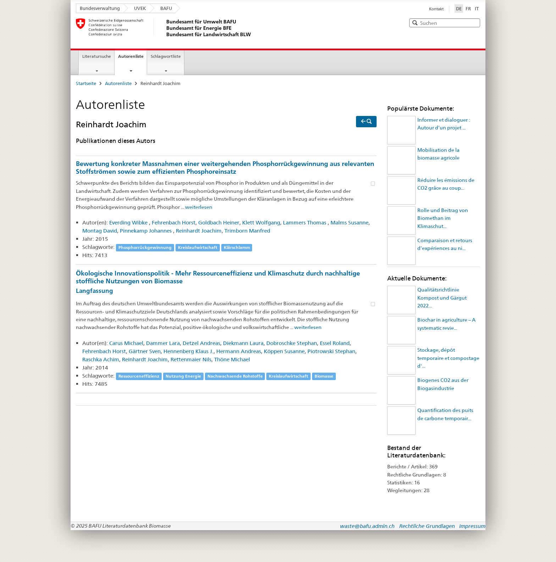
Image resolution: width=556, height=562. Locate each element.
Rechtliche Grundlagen (427, 526)
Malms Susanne (349, 222)
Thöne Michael (232, 359)
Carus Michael (126, 343)
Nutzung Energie (183, 376)
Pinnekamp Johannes (146, 230)
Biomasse (324, 376)
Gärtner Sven (145, 351)
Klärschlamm (237, 247)
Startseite (86, 83)
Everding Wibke (129, 222)
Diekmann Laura (243, 343)
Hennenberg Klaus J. (188, 351)
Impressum (472, 526)
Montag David (99, 230)
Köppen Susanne (284, 351)
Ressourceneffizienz (138, 376)
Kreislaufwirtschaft (197, 247)
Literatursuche (96, 56)
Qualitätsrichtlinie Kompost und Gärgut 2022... (442, 297)
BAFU (166, 8)
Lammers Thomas (305, 222)
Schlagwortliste (166, 56)
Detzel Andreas (201, 343)
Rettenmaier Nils (191, 359)
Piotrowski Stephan (331, 351)
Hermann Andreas (238, 351)
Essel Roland (335, 343)
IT (477, 8)
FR (468, 8)
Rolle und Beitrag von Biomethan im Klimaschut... (442, 218)
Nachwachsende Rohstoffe (235, 376)
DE (459, 8)
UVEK (140, 8)
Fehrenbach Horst (173, 222)
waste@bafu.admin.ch (367, 526)
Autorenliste (131, 56)
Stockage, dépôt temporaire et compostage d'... (448, 358)
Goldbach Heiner (218, 222)
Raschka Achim (100, 359)
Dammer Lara (163, 343)
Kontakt (436, 8)
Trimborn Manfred (247, 230)
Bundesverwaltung (100, 8)
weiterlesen (198, 207)
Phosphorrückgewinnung (145, 247)
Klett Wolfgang (261, 222)
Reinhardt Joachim (199, 230)
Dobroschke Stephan (291, 343)
